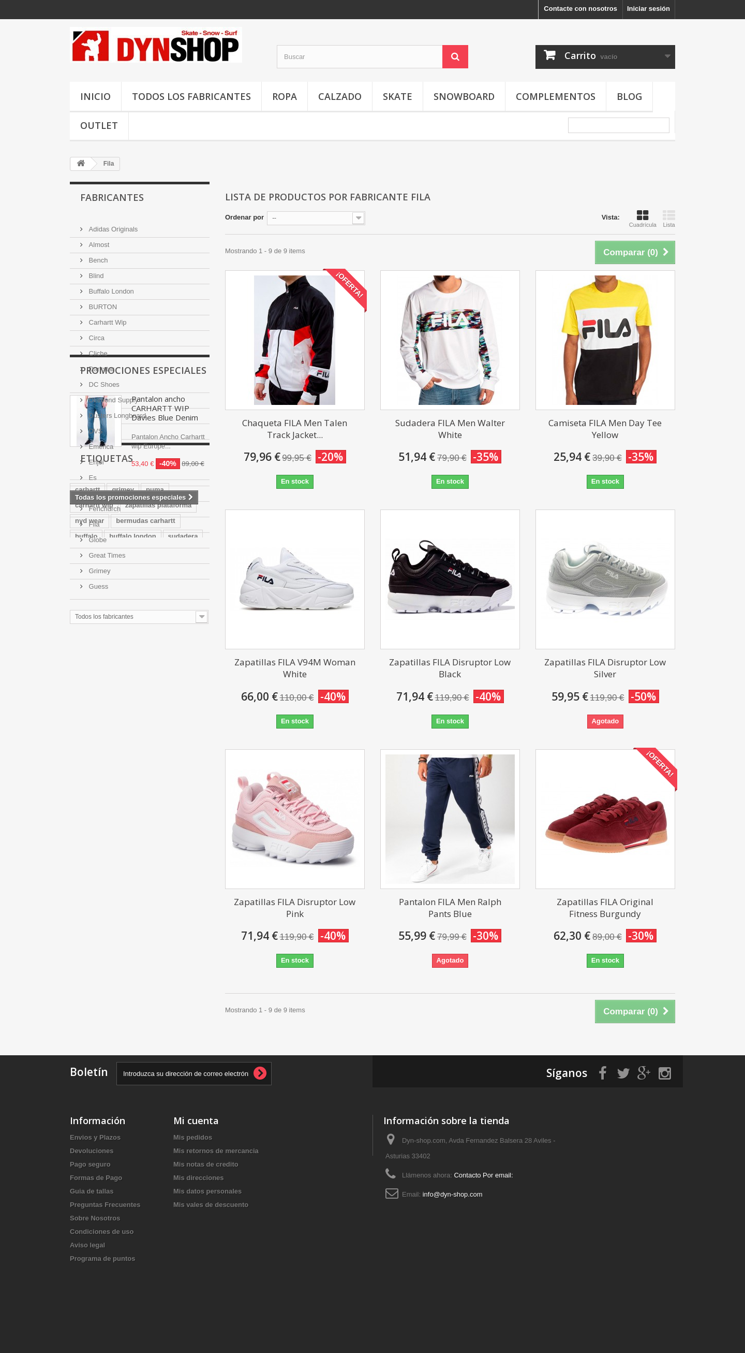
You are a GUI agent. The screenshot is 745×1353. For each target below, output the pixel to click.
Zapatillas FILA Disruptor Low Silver (605, 668)
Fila (93, 520)
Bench (97, 256)
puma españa (96, 1003)
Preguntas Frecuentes (105, 1234)
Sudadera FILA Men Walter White (450, 429)
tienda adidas (96, 1018)
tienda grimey (168, 987)
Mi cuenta (196, 1149)
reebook (144, 1034)
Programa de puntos (102, 1287)
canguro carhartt (161, 925)
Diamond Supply (112, 396)
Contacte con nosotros (580, 8)
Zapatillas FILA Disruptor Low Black (450, 668)
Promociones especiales (143, 651)
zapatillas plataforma (158, 863)
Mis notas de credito (206, 1193)
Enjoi (95, 458)
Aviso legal (87, 1274)
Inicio (95, 96)
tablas (140, 1018)
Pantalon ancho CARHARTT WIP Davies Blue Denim (164, 688)
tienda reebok (97, 1034)
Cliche (97, 349)
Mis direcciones (198, 1207)
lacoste (136, 909)
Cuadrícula (643, 218)
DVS (94, 427)
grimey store (153, 972)
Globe (97, 536)
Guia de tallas (92, 1220)
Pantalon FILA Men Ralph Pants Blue (450, 908)
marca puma (132, 940)
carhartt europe (99, 956)
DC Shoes (103, 380)
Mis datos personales (207, 1220)
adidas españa (98, 972)
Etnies (97, 489)
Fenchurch (104, 504)
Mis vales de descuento (210, 1234)
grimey (123, 847)
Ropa (284, 96)
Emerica (100, 442)
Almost (98, 240)
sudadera (183, 894)
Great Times (106, 551)
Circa (96, 334)
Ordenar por (244, 217)
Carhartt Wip (107, 318)
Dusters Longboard (116, 411)
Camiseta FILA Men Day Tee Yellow (605, 429)
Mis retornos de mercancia (216, 1180)
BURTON (102, 303)
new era (87, 940)
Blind (95, 271)
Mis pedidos (192, 1166)
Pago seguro (90, 1193)
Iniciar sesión (648, 8)
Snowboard (464, 96)
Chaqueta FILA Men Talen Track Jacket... (294, 429)
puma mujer (180, 1018)
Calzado (340, 96)
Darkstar (100, 365)
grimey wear (155, 956)
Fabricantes (112, 197)
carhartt (87, 847)
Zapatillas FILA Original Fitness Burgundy (605, 908)
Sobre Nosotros (95, 1247)
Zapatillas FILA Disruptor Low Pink (294, 908)
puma (155, 847)
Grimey (99, 567)
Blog (629, 96)
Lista (669, 218)
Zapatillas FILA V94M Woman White (294, 668)
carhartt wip (94, 863)
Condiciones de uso (102, 1260)
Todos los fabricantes (191, 96)
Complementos (555, 96)
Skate (397, 96)
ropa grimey (94, 909)
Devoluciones (92, 1180)
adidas (140, 1003)
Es (92, 473)
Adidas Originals (112, 225)
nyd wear (89, 878)
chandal (87, 987)
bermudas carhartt (145, 878)
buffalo (86, 894)
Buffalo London (110, 287)
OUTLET (99, 125)
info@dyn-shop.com (453, 1223)
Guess (97, 582)
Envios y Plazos (95, 1166)
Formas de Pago (96, 1207)
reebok (123, 987)
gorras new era (99, 925)
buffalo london (132, 894)
